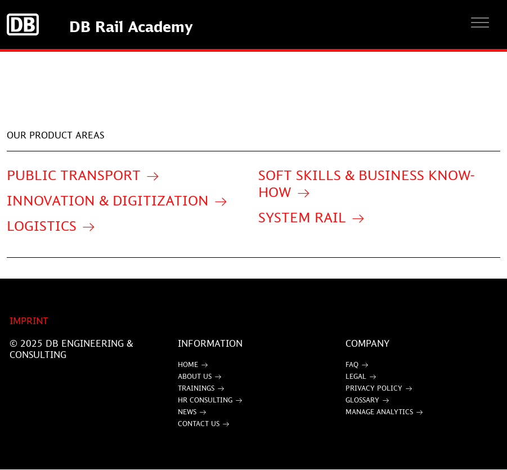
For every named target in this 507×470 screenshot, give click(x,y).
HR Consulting (205, 400)
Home (188, 364)
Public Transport (74, 175)
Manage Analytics (379, 412)
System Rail (302, 217)
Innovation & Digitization (108, 200)
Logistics (42, 225)
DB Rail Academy (131, 26)
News (187, 412)
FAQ (352, 364)
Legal (356, 376)
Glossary (362, 400)
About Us (195, 376)
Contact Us (198, 423)
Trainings (196, 388)
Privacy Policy (374, 388)
